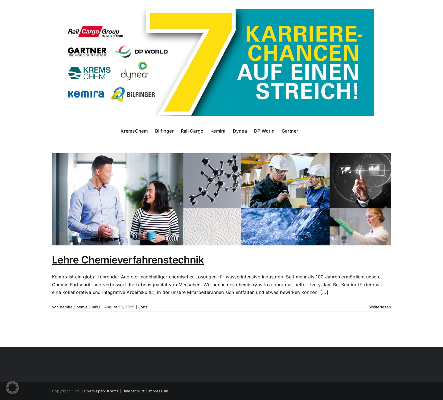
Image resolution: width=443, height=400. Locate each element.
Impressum (158, 391)
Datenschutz (133, 391)
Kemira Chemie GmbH (80, 307)
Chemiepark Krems (101, 391)
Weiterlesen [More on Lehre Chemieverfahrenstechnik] (380, 307)
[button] (12, 387)
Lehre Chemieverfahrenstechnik (128, 260)
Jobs (142, 307)
